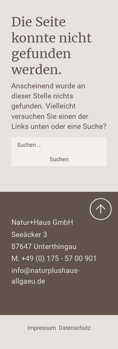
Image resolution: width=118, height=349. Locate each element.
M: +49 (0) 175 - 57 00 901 (54, 258)
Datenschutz (75, 327)
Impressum (41, 327)
